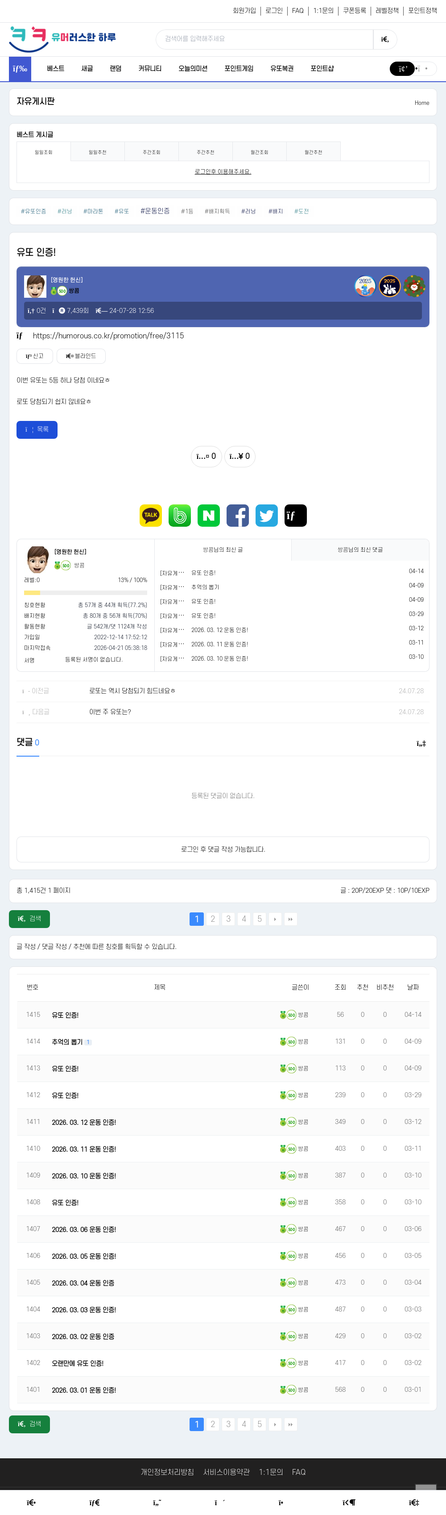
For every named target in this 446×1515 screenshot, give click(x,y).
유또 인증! (203, 573)
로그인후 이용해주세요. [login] (223, 172)
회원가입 (244, 11)
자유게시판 (35, 102)
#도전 (301, 211)
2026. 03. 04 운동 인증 (83, 1283)
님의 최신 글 (223, 550)
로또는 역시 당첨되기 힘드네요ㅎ (132, 691)
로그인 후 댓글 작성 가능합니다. (223, 849)
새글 (87, 69)
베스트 (55, 69)
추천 (362, 987)
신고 (35, 356)
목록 (37, 429)
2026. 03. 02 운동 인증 (83, 1337)
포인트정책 (422, 11)
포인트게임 (238, 69)
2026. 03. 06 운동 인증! (84, 1230)
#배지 (275, 211)
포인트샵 (322, 69)
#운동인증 (155, 211)
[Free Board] (94, 1503)
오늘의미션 (192, 69)
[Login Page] (349, 1503)
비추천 (385, 987)
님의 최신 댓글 (360, 550)
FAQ (298, 11)
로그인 (274, 11)
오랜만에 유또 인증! (77, 1364)
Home (422, 103)
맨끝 (290, 919)
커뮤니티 (149, 69)
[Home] (31, 1503)
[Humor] (157, 1503)
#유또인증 (33, 211)
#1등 (187, 211)
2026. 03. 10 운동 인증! (219, 659)
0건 (37, 311)
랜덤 (115, 69)
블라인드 (81, 356)
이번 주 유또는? (110, 712)
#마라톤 (93, 211)
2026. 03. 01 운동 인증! (84, 1390)
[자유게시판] (175, 573)
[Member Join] (414, 1503)
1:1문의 (323, 11)
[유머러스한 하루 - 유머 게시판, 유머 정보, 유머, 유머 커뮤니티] (62, 39)
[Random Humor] (220, 1503)
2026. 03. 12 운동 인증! (219, 630)
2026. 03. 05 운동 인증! (84, 1257)
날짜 (413, 987)
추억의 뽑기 (205, 587)
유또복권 (281, 69)
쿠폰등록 (354, 11)
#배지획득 (217, 211)
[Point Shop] (284, 1503)
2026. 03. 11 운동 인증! (219, 644)
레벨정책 (387, 11)
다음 (275, 919)
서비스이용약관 (226, 1473)
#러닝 (65, 211)
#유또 (122, 211)
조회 (340, 987)
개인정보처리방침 (167, 1473)
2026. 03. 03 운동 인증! (84, 1310)
